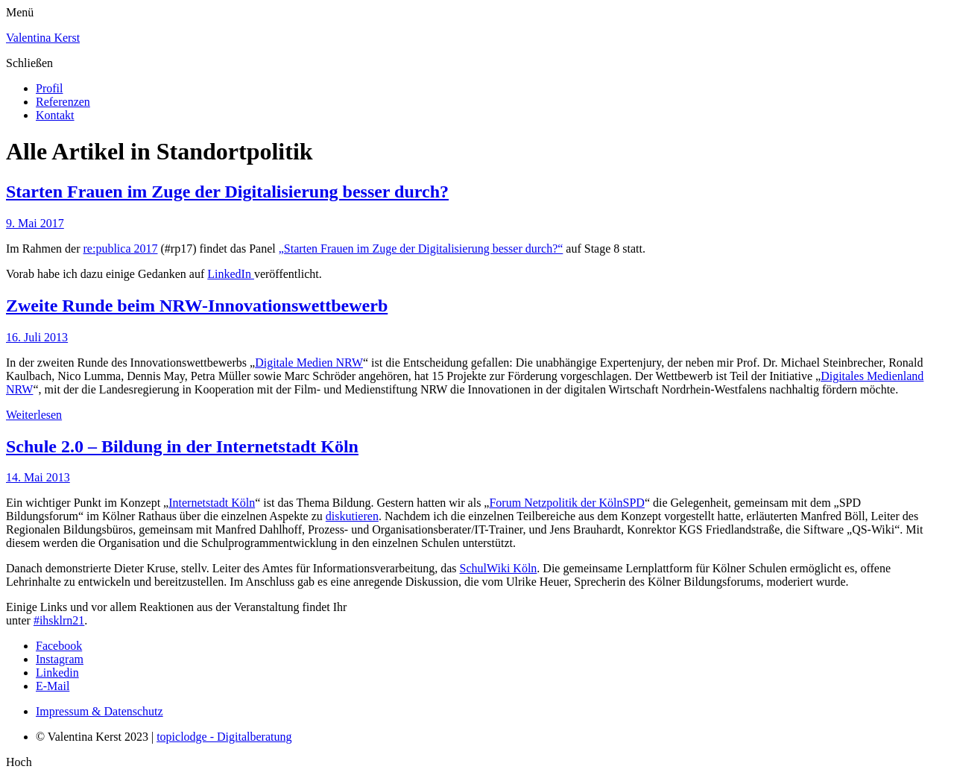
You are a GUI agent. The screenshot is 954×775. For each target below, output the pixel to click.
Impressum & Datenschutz (99, 711)
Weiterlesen (34, 414)
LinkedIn (230, 274)
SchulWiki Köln (498, 568)
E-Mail (52, 686)
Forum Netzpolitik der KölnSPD (566, 502)
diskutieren (352, 516)
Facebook (59, 645)
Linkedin (57, 672)
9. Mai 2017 (35, 223)
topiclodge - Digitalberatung (224, 736)
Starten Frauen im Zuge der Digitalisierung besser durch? (227, 191)
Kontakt (55, 115)
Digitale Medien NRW (309, 362)
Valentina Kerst (43, 37)
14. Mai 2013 (38, 477)
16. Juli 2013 (37, 337)
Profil (49, 88)
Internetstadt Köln (211, 502)
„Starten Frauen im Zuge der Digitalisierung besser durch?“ (421, 248)
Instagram (59, 659)
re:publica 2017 (120, 248)
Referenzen (63, 101)
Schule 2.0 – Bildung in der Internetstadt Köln (182, 446)
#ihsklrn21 (59, 620)
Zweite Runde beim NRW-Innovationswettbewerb (197, 305)
